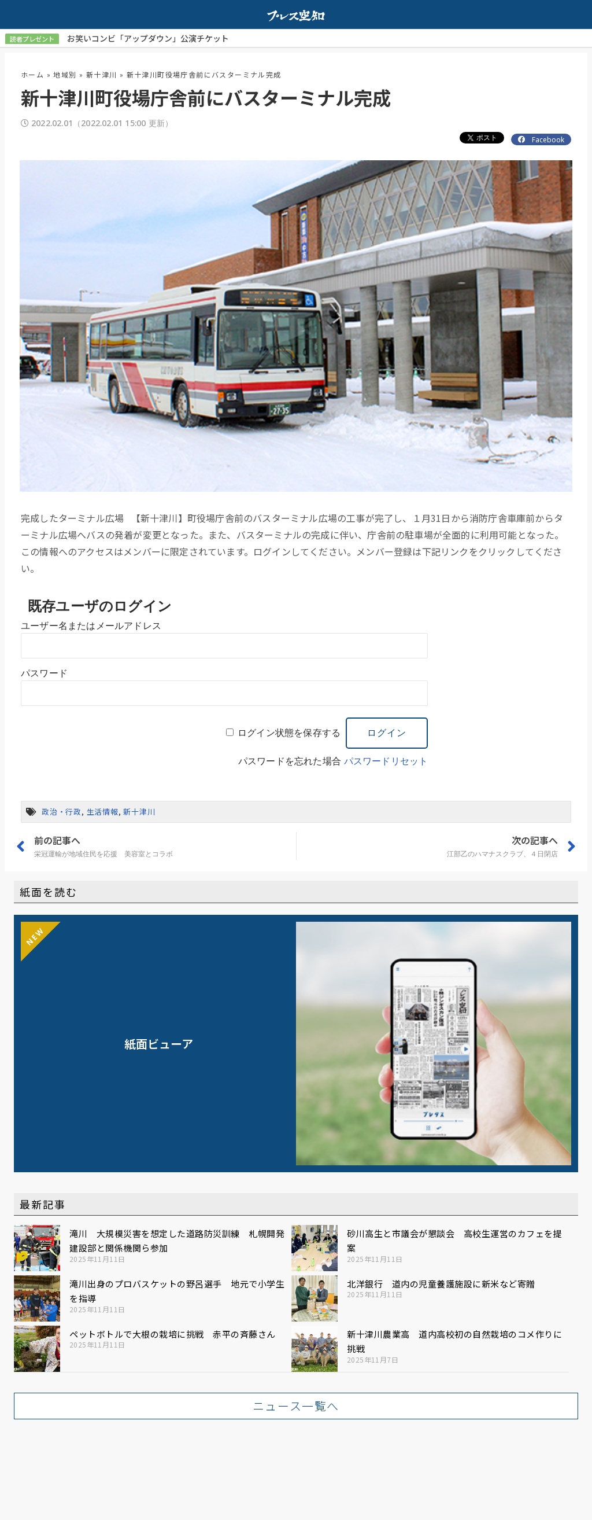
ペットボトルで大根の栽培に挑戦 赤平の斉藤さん (172, 1333)
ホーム (32, 74)
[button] (296, 1405)
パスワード (44, 673)
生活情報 (103, 810)
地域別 (64, 74)
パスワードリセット (386, 760)
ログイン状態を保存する (289, 732)
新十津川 (101, 74)
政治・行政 (62, 810)
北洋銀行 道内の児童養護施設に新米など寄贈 (441, 1283)
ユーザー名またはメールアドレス (91, 625)
